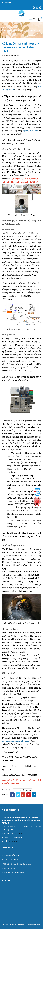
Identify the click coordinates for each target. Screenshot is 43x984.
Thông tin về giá (9, 868)
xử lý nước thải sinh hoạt (22, 790)
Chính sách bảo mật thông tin (13, 873)
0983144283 (13, 841)
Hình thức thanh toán (10, 859)
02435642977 (18, 833)
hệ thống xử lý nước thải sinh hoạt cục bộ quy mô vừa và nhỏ (22, 236)
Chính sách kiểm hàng (11, 855)
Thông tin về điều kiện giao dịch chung (17, 864)
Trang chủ (4, 27)
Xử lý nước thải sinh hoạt (18, 329)
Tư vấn (12, 27)
